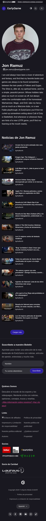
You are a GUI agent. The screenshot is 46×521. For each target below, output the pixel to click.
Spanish (22, 506)
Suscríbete (36, 371)
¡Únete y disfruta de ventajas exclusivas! (30, 2)
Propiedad (28, 436)
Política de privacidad (32, 418)
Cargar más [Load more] (17, 332)
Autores (5, 436)
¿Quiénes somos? (31, 431)
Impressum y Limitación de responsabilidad (24, 499)
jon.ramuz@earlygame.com (16, 69)
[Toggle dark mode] (31, 8)
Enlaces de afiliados (11, 418)
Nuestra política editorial (12, 431)
